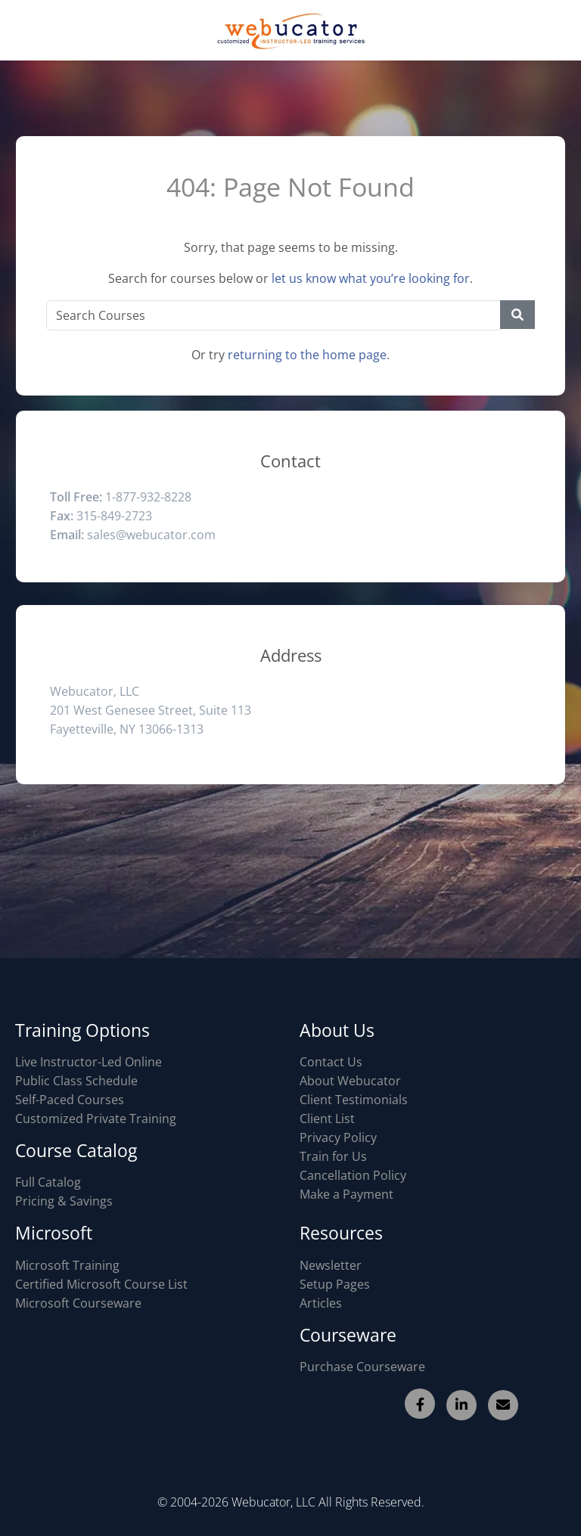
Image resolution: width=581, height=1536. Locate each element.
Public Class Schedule (76, 1080)
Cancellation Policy (353, 1175)
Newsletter (331, 1265)
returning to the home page (307, 354)
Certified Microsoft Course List (101, 1284)
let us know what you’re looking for (371, 278)
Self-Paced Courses (69, 1099)
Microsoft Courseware (78, 1303)
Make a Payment (346, 1194)
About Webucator (350, 1080)
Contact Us (331, 1061)
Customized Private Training (95, 1118)
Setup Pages (335, 1284)
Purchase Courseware (362, 1366)
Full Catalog (48, 1182)
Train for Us (333, 1156)
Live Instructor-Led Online (88, 1061)
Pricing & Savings (64, 1201)
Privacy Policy (338, 1137)
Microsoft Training (67, 1265)
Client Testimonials (354, 1099)
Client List (327, 1118)
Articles (321, 1303)
